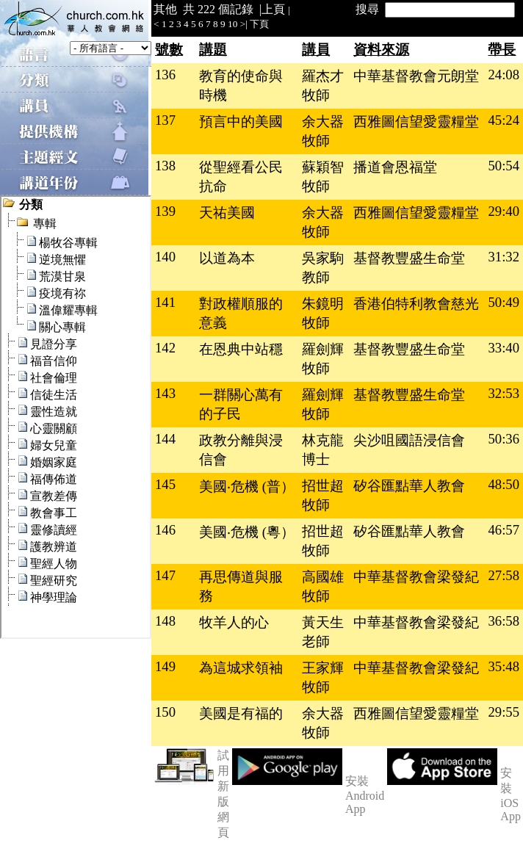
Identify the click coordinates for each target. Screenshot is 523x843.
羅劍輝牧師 (323, 358)
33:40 (503, 347)
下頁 (259, 23)
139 (165, 211)
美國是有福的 (241, 713)
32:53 (503, 393)
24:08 (503, 74)
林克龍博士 (323, 450)
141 (165, 302)
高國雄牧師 (323, 586)
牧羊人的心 (234, 622)
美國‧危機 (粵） (247, 532)
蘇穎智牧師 (323, 176)
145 (165, 484)
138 (165, 165)
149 (165, 666)
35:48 (503, 666)
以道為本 (227, 258)
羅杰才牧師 (323, 85)
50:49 (503, 302)
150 (165, 712)
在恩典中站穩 (241, 349)
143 (165, 393)
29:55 (503, 712)
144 (165, 438)
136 (165, 74)
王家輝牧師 (323, 677)
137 (165, 120)
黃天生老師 (323, 632)
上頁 (273, 9)
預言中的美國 (241, 121)
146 (165, 530)
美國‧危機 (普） (247, 486)
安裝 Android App (364, 795)
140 (165, 256)
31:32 (503, 256)
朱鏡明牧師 (323, 313)
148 (165, 621)
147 (165, 575)
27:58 (503, 575)
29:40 (503, 211)
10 (232, 23)
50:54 (503, 165)
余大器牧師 (323, 131)
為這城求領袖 (241, 668)
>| (244, 23)
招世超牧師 (323, 495)
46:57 (503, 530)
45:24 (503, 120)
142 (165, 347)
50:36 (503, 438)
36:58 (503, 621)
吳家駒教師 (323, 267)
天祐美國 (227, 212)
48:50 (503, 484)
